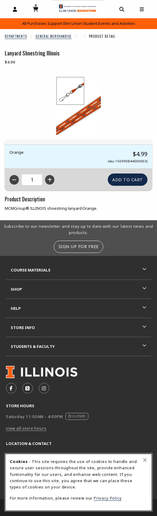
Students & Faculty (33, 346)
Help (16, 308)
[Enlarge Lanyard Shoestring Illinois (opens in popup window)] (78, 105)
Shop (16, 289)
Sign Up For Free (79, 246)
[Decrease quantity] (14, 180)
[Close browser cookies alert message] (145, 460)
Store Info (23, 327)
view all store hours (26, 428)
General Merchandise (54, 36)
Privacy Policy (108, 498)
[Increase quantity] (49, 180)
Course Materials (30, 270)
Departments (16, 36)
